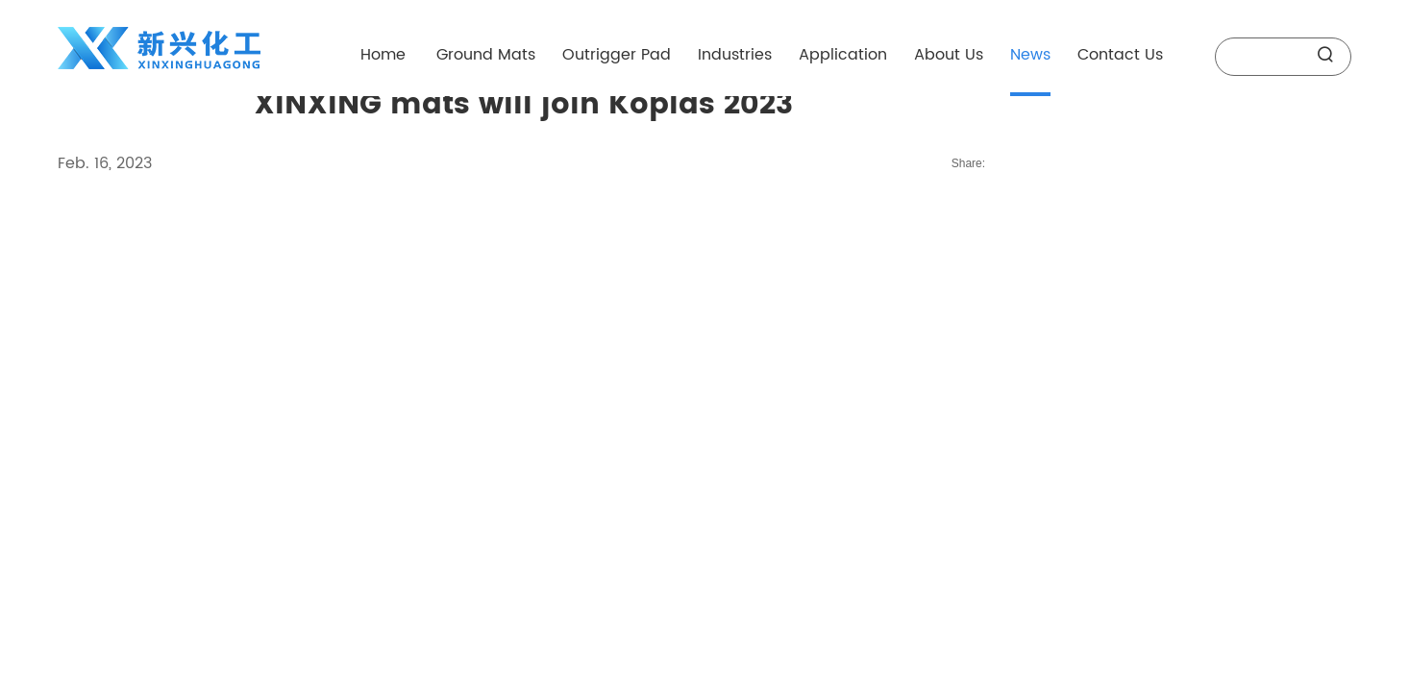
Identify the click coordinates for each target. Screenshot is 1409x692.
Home (383, 54)
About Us (948, 54)
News (1030, 54)
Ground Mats (485, 54)
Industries (735, 54)
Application (843, 54)
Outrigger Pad (616, 54)
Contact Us (1120, 54)
